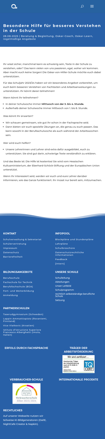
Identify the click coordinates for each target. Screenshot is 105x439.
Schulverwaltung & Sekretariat (22, 239)
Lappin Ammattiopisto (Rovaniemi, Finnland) (25, 319)
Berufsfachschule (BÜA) (18, 286)
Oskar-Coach (64, 35)
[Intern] (60, 263)
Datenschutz (11, 252)
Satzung (60, 300)
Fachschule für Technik (17, 282)
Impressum (10, 248)
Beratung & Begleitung (37, 35)
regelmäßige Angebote (19, 38)
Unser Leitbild (63, 286)
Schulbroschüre (65, 248)
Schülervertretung (14, 244)
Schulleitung (62, 278)
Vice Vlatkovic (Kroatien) (18, 325)
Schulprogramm (64, 290)
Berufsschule (11, 278)
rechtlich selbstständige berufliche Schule (75, 295)
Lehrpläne (61, 244)
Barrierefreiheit (13, 257)
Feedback (61, 259)
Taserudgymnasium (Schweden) (23, 314)
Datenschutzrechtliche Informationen (69, 253)
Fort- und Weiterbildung (18, 291)
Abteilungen (62, 282)
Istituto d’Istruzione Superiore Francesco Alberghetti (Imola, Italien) (22, 332)
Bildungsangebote (18, 272)
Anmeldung (10, 295)
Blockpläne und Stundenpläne (74, 239)
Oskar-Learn (83, 35)
